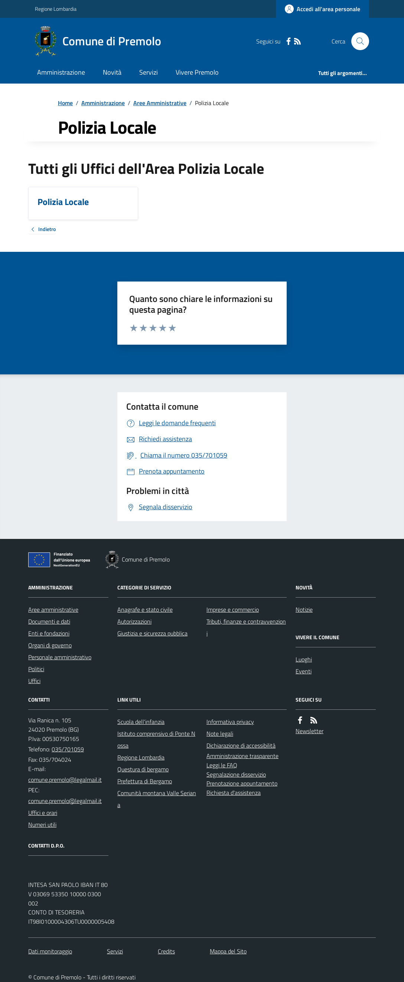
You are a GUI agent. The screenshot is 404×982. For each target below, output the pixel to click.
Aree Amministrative (159, 102)
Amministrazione (61, 72)
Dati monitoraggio (50, 951)
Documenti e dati (49, 621)
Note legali (219, 733)
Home (65, 102)
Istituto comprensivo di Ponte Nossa (156, 739)
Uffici (34, 680)
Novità (112, 72)
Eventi (304, 671)
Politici (36, 668)
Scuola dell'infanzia (140, 721)
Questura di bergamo (143, 769)
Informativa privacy (230, 721)
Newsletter (309, 730)
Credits (166, 951)
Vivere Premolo (197, 72)
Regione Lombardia (55, 9)
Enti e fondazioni (48, 633)
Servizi (148, 72)
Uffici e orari (42, 812)
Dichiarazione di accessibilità (241, 745)
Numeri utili (42, 824)
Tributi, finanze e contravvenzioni (246, 627)
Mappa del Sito (228, 951)
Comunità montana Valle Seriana (156, 798)
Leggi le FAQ (221, 765)
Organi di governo (50, 645)
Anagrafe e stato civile (145, 609)
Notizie (304, 609)
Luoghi (304, 659)
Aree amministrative (53, 609)
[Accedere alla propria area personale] (322, 9)
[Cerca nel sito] (357, 41)
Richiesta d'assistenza (233, 792)
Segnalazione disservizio (236, 774)
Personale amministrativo (59, 657)
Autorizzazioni (134, 621)
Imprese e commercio (232, 609)
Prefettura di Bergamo (144, 781)
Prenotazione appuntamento (241, 783)
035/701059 (68, 749)
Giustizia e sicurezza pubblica (152, 633)
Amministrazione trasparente (242, 755)
